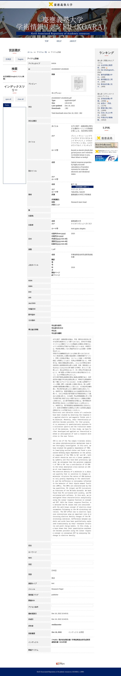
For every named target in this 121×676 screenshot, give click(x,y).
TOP (46, 41)
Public (7, 105)
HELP (59, 41)
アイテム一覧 (42, 52)
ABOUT (73, 41)
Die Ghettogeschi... (108, 70)
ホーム (30, 52)
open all (8, 99)
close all (21, 99)
